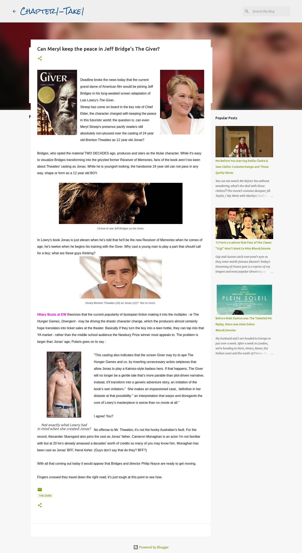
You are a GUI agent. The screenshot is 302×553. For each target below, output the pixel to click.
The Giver (45, 495)
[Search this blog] (268, 11)
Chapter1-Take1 (52, 11)
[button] (39, 59)
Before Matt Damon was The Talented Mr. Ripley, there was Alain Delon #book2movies (243, 324)
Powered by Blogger (151, 547)
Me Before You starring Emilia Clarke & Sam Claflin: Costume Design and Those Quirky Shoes (242, 166)
